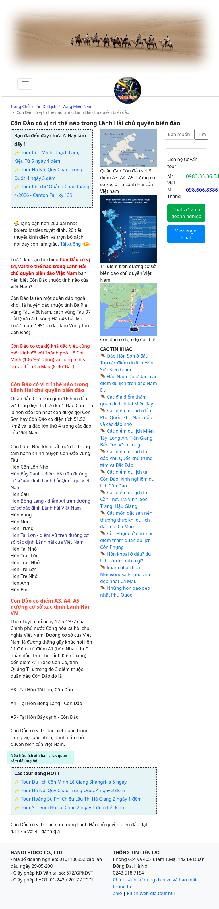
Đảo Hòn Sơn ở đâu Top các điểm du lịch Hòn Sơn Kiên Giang (126, 363)
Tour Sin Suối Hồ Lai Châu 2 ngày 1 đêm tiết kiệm (73, 807)
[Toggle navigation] (25, 84)
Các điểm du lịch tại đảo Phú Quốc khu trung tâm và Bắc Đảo (126, 458)
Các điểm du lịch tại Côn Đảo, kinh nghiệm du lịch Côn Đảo (127, 479)
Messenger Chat (186, 234)
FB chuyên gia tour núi (151, 893)
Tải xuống (70, 244)
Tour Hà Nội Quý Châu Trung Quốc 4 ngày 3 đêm (73, 790)
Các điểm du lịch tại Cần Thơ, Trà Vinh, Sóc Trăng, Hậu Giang (124, 499)
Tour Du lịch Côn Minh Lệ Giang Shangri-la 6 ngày (74, 782)
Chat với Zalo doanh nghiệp (186, 212)
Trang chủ (20, 106)
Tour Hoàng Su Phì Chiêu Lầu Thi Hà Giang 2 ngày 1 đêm (81, 799)
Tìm (202, 134)
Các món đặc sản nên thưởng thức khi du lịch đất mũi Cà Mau (126, 520)
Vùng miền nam (77, 106)
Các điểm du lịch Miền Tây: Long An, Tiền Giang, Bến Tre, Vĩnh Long (127, 438)
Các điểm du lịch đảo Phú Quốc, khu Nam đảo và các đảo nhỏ (126, 417)
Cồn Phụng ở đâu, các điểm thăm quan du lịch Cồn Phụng (126, 540)
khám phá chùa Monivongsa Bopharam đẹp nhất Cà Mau (125, 574)
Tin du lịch (46, 106)
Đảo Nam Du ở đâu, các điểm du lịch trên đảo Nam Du (128, 383)
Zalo (117, 893)
